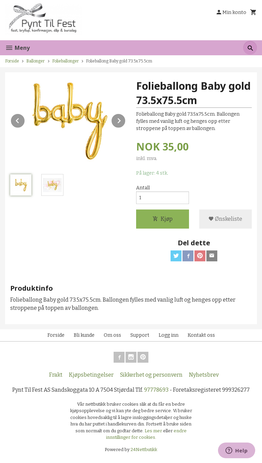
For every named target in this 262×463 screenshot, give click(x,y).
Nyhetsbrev (204, 375)
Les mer (154, 430)
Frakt (55, 375)
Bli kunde (84, 335)
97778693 (156, 390)
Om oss (112, 335)
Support (139, 335)
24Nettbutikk (144, 449)
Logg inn (168, 335)
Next (125, 119)
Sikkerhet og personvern (151, 375)
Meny (17, 48)
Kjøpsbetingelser (91, 375)
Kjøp (162, 219)
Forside (12, 61)
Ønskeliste (225, 219)
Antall (143, 188)
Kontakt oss (201, 335)
